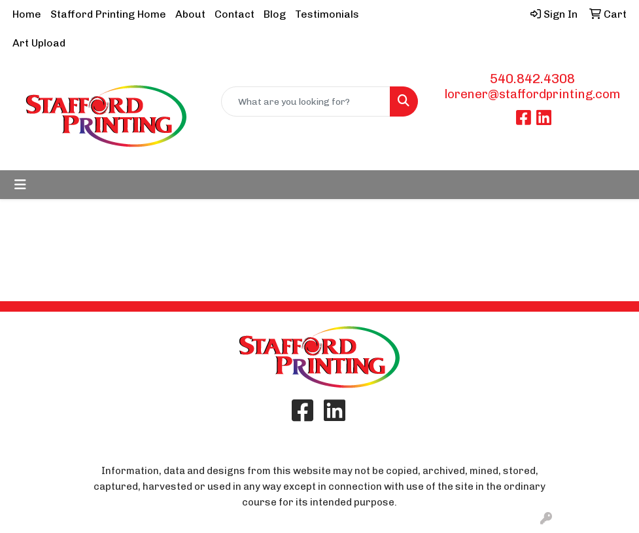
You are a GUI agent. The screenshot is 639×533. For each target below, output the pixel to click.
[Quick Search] (306, 101)
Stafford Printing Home (108, 14)
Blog (275, 14)
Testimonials (327, 14)
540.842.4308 (532, 78)
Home (26, 14)
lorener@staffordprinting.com (532, 93)
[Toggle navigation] (20, 184)
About (190, 14)
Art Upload (38, 43)
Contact (234, 14)
